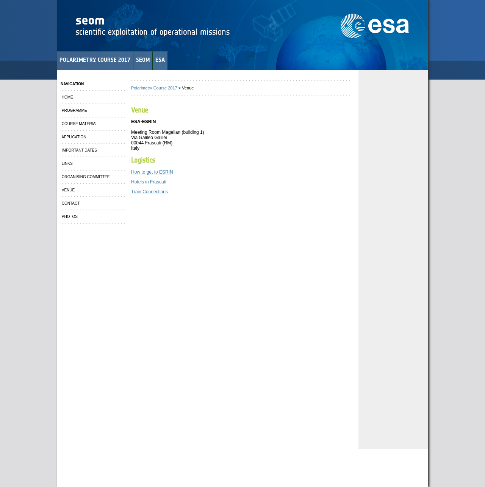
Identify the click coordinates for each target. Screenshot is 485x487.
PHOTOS (69, 217)
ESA (160, 59)
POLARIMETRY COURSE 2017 (94, 59)
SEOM (143, 59)
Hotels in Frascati (148, 182)
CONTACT (70, 203)
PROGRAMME (74, 110)
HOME (67, 97)
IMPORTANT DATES (79, 150)
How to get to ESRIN (152, 172)
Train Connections (149, 191)
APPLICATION (73, 137)
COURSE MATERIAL (79, 124)
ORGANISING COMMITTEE (85, 177)
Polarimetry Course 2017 (154, 88)
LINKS (67, 163)
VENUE (68, 190)
